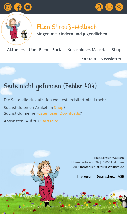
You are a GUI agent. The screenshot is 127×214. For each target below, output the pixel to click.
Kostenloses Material (88, 49)
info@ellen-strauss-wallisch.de (102, 167)
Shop (116, 49)
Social (57, 49)
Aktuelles (16, 49)
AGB (121, 176)
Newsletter (111, 58)
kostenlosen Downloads (58, 113)
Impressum (85, 176)
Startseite (49, 121)
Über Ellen (38, 49)
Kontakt (88, 58)
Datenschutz (106, 176)
